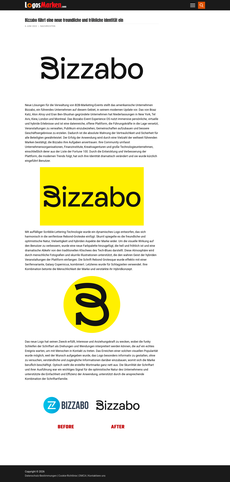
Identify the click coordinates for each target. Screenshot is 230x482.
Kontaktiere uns (96, 475)
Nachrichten (47, 26)
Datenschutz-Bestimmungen (41, 475)
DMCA (82, 475)
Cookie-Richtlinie (67, 475)
